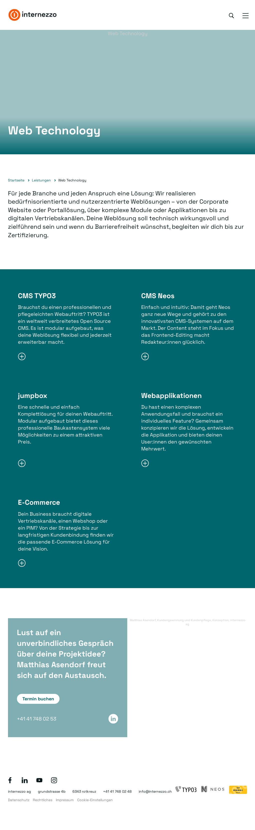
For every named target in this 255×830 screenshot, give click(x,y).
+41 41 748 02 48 (117, 791)
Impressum (65, 800)
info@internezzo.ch (155, 791)
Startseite (16, 180)
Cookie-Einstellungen (95, 800)
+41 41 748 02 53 (36, 719)
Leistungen (41, 180)
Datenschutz (18, 800)
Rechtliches (42, 800)
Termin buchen (38, 699)
